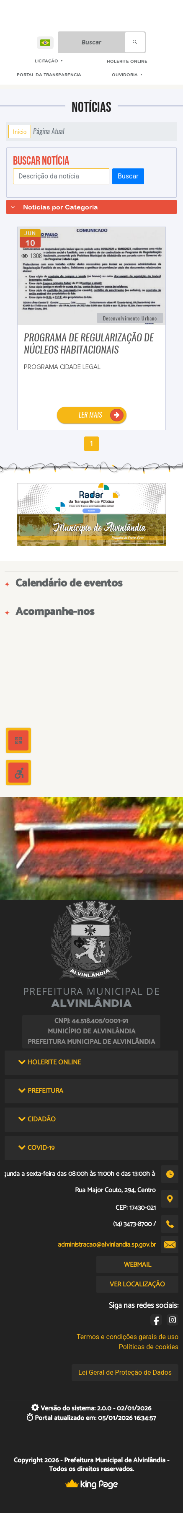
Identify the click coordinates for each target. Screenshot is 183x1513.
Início (19, 131)
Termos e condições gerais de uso (127, 1337)
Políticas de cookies (148, 1347)
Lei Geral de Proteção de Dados (125, 1372)
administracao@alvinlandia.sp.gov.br (107, 1244)
